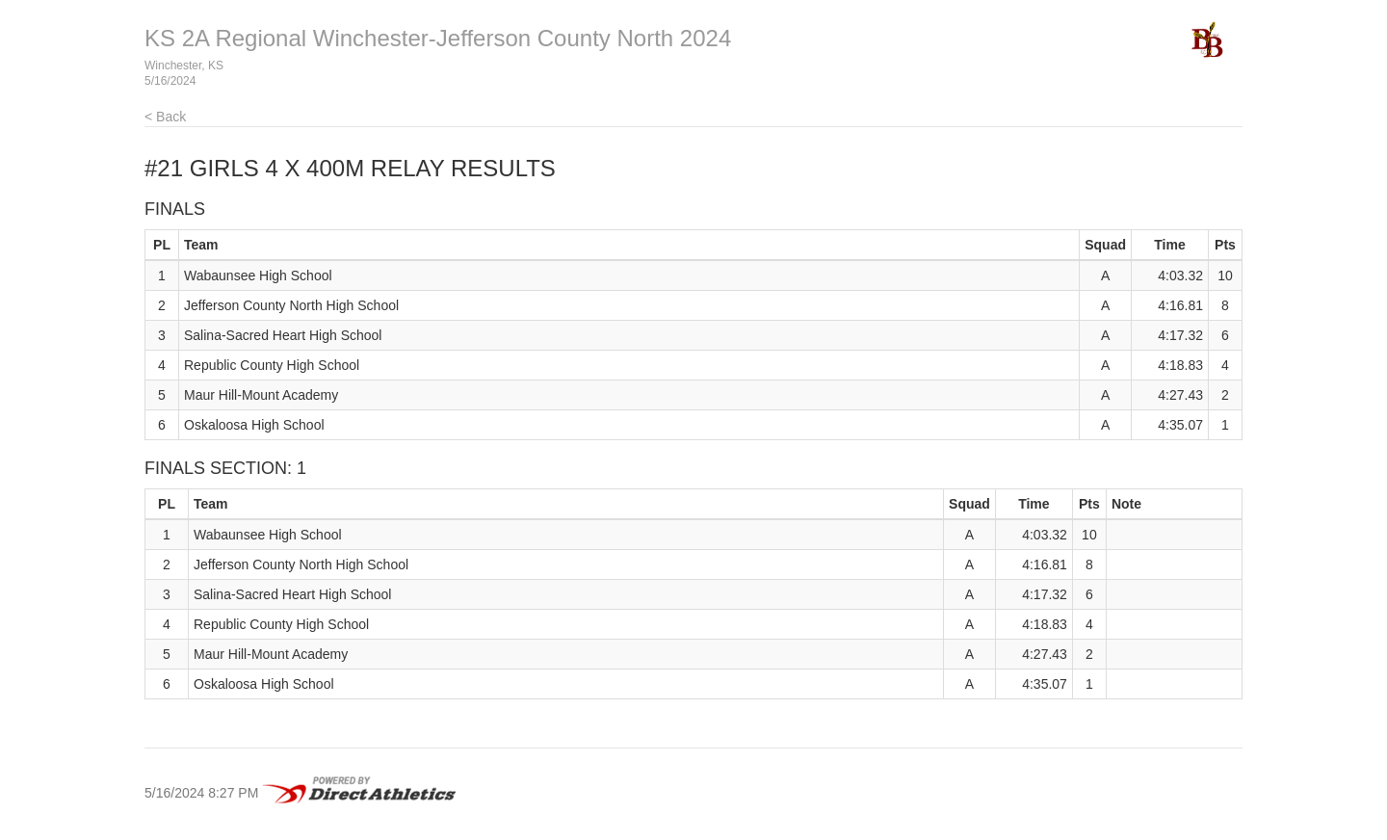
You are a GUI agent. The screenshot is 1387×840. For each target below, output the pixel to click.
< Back (165, 116)
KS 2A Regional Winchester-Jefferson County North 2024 (437, 38)
